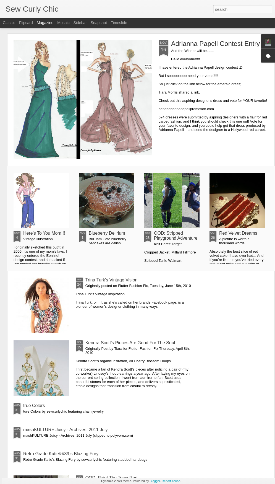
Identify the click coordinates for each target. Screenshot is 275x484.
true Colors (34, 405)
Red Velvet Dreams (238, 233)
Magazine (45, 22)
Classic (9, 22)
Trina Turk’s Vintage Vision (111, 280)
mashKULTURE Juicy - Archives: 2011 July (65, 429)
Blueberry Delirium (107, 233)
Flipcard (26, 22)
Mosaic (63, 22)
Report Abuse (171, 481)
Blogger (155, 481)
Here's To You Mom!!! (44, 233)
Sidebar (80, 22)
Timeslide (119, 22)
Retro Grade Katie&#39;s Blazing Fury (60, 453)
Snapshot (99, 22)
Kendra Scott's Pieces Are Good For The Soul (130, 342)
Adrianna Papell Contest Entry (215, 43)
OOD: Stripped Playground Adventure (175, 235)
